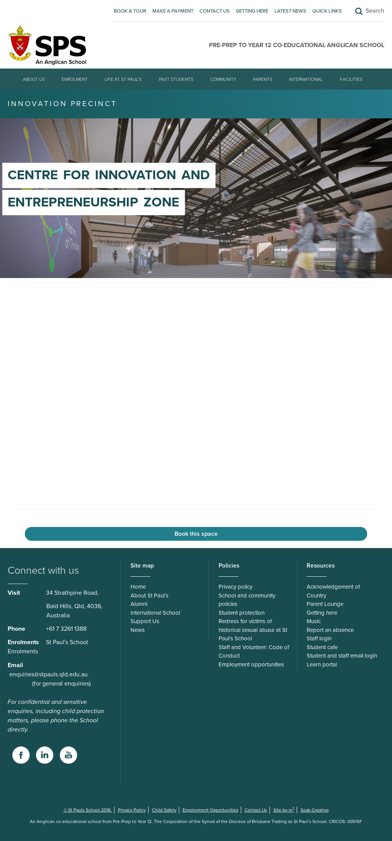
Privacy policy (235, 586)
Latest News (290, 11)
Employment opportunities (251, 664)
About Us (34, 79)
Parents (262, 79)
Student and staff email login (342, 655)
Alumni (139, 603)
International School (155, 612)
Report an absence (330, 630)
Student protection (242, 612)
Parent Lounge (325, 603)
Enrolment (75, 79)
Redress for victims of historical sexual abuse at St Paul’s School (253, 630)
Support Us (145, 621)
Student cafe (322, 647)
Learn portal (322, 664)
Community (223, 79)
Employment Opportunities (210, 810)
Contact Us (214, 11)
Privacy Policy (132, 810)
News (138, 630)
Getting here (252, 11)
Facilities (351, 79)
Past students (176, 79)
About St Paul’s (149, 595)
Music (314, 621)
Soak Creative (315, 810)
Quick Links (327, 11)
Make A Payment (172, 11)
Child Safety (164, 810)
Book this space (196, 534)
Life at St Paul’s (123, 79)
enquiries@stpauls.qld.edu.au (48, 674)
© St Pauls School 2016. (88, 810)
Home (138, 586)
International (306, 79)
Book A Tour (130, 11)
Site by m (283, 810)
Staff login (319, 638)
